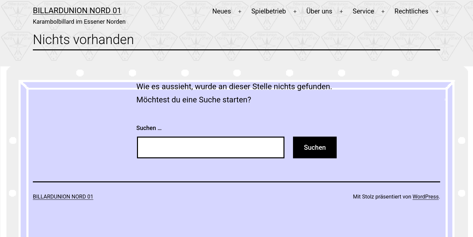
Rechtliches (411, 11)
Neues (221, 11)
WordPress (426, 197)
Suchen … (149, 127)
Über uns (319, 11)
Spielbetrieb (268, 11)
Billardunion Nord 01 (77, 10)
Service (363, 11)
